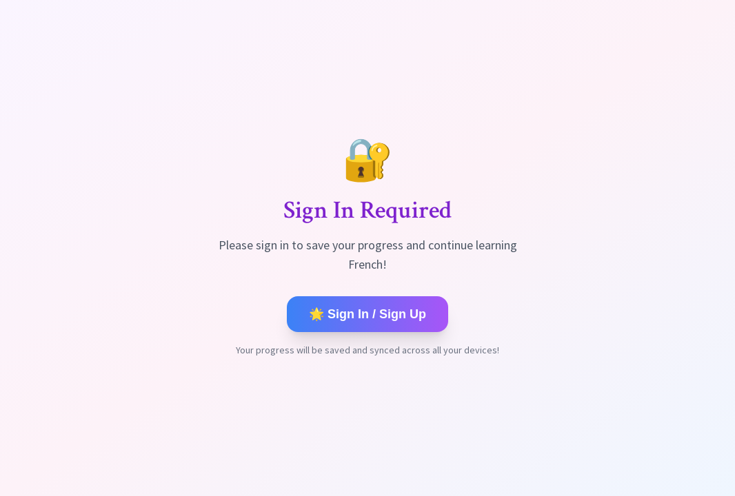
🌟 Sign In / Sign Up (367, 314)
